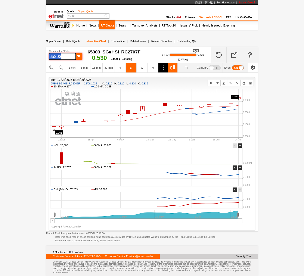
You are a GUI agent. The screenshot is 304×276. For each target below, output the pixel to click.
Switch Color (247, 2)
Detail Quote (73, 41)
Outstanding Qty (186, 41)
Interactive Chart (96, 41)
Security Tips (243, 256)
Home (80, 25)
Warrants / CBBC (210, 17)
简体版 (209, 2)
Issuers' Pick (189, 25)
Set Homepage (226, 2)
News (93, 25)
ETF (228, 17)
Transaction (118, 41)
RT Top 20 (168, 25)
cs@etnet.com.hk (143, 256)
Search (123, 25)
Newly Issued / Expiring (218, 25)
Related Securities (161, 41)
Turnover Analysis (145, 25)
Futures (190, 17)
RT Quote (107, 25)
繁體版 (198, 2)
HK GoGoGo (243, 17)
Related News (138, 41)
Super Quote (85, 11)
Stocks (173, 17)
